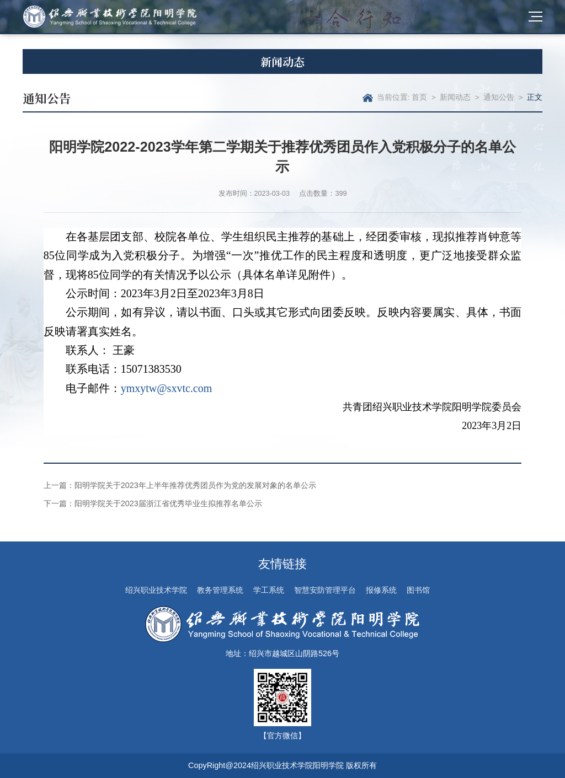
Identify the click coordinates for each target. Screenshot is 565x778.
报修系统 (381, 590)
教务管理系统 (220, 590)
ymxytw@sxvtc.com (166, 388)
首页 (419, 97)
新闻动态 (455, 97)
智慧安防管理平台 (325, 590)
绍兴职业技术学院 (156, 590)
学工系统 (268, 590)
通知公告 (498, 97)
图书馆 (418, 590)
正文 (534, 97)
